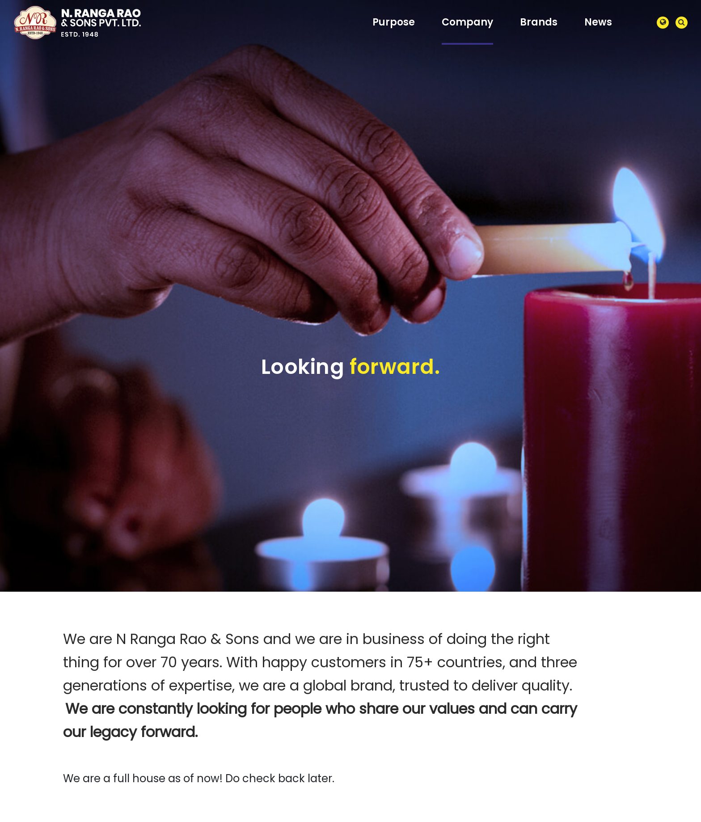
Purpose (393, 22)
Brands (538, 22)
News (598, 22)
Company (467, 22)
